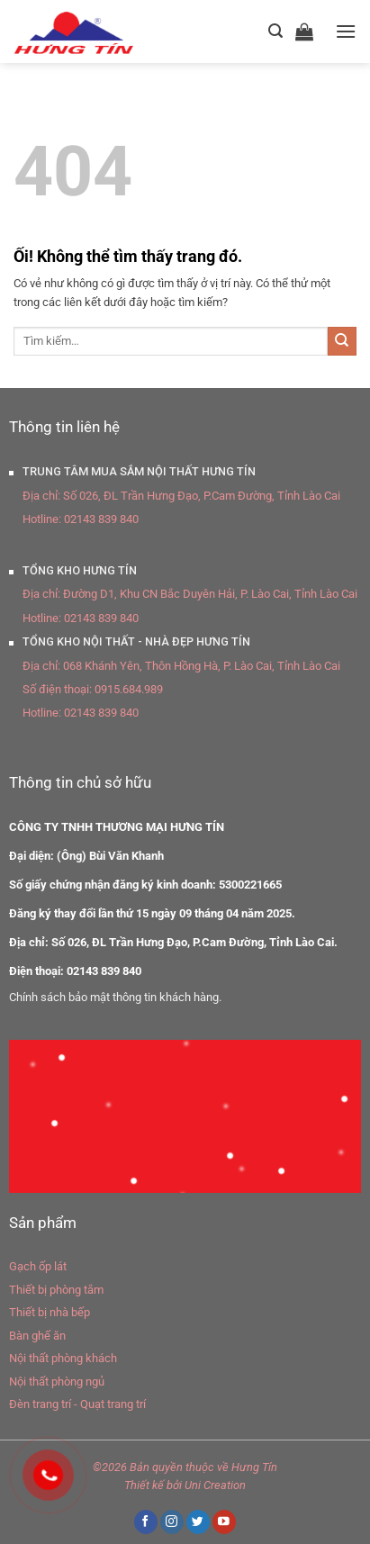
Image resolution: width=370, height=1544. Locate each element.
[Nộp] (342, 341)
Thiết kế (144, 1485)
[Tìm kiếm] (275, 31)
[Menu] (345, 31)
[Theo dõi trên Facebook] (146, 1522)
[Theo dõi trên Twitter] (198, 1522)
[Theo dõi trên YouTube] (224, 1522)
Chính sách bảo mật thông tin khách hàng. (115, 997)
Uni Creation (215, 1485)
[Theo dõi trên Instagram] (172, 1522)
